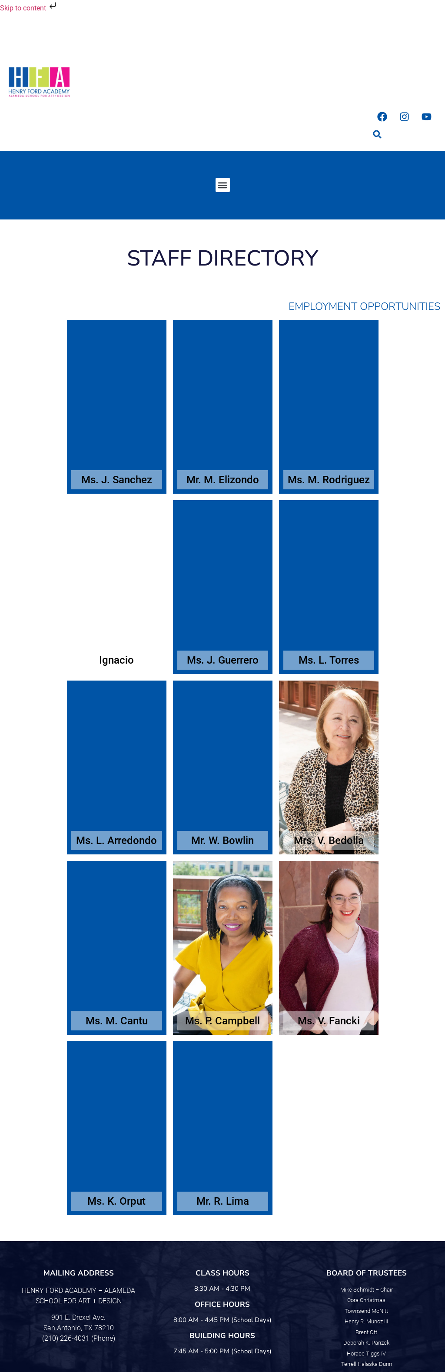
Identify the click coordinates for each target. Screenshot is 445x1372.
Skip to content (29, 8)
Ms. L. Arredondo (116, 840)
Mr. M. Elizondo (222, 480)
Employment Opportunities (365, 306)
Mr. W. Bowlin (222, 840)
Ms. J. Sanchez (116, 480)
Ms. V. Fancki (329, 1021)
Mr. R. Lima (222, 1201)
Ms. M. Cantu (117, 1021)
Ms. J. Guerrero (223, 660)
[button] (377, 134)
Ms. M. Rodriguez (329, 480)
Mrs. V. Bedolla (329, 840)
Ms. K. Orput (116, 1201)
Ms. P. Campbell (222, 1021)
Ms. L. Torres (329, 660)
